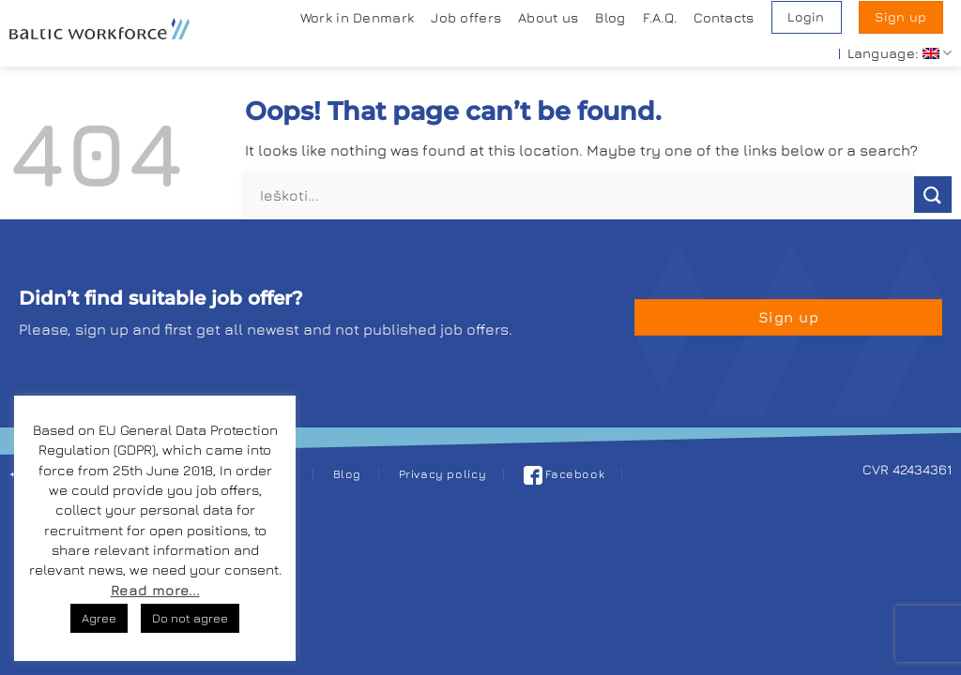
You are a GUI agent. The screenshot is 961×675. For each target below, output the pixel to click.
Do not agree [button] (190, 617)
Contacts (724, 17)
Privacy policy (443, 474)
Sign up (900, 16)
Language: (899, 53)
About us (548, 17)
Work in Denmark (357, 17)
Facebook (564, 474)
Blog (610, 17)
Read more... (155, 590)
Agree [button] (99, 617)
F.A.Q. (660, 17)
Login (805, 16)
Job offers (466, 17)
